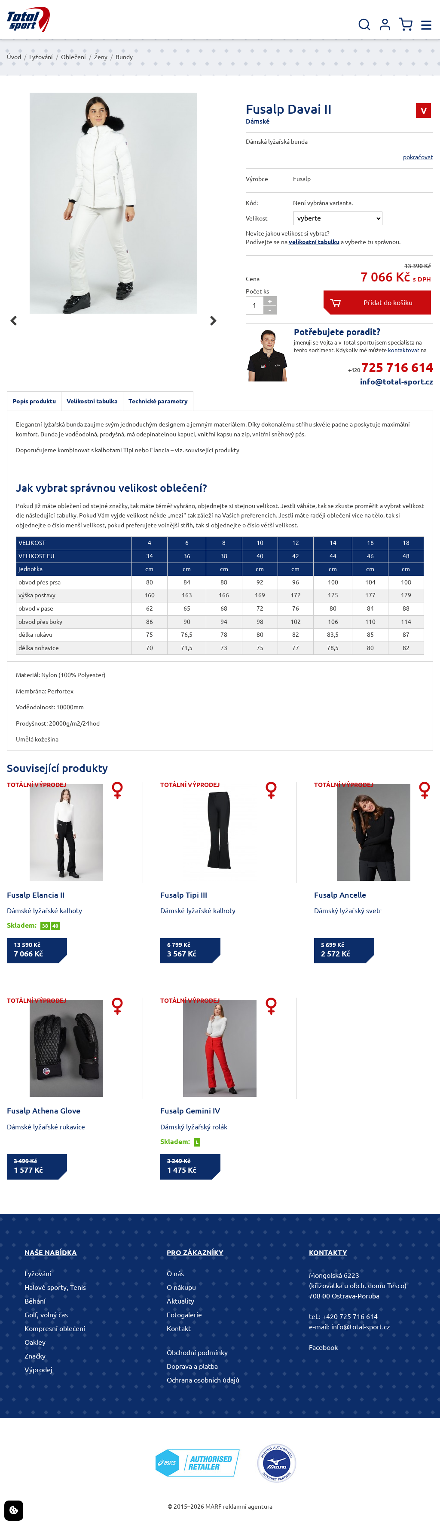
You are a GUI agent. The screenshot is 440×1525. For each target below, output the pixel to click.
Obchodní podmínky (197, 1352)
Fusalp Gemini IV (190, 1110)
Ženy (100, 57)
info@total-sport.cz (396, 381)
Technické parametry (158, 401)
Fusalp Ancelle (340, 894)
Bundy (124, 57)
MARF (213, 1506)
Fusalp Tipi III (183, 894)
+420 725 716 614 (350, 1316)
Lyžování (41, 57)
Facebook (323, 1347)
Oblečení (73, 57)
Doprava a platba (192, 1366)
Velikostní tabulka (92, 401)
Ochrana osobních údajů (203, 1380)
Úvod (14, 57)
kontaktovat (403, 350)
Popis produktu (34, 401)
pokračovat (418, 157)
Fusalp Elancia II (35, 894)
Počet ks (257, 291)
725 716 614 (397, 367)
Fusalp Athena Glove (43, 1110)
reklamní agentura (247, 1506)
